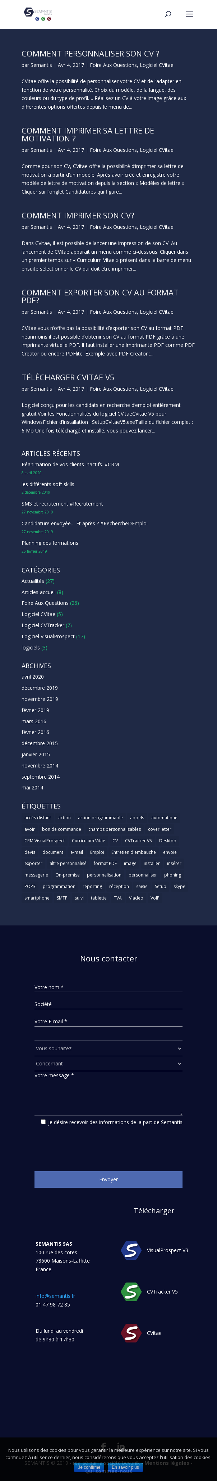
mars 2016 (34, 721)
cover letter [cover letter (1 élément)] (159, 829)
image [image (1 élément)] (130, 863)
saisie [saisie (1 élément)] (142, 886)
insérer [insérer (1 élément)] (174, 863)
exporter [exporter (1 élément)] (33, 863)
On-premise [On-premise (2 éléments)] (67, 875)
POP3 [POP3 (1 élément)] (30, 886)
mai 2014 (32, 787)
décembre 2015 (40, 743)
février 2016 (35, 732)
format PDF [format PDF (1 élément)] (105, 863)
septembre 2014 (41, 776)
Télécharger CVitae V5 (68, 377)
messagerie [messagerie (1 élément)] (36, 875)
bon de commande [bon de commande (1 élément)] (61, 829)
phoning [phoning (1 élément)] (172, 875)
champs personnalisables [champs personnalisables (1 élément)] (114, 829)
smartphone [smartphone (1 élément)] (37, 898)
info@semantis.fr (55, 1295)
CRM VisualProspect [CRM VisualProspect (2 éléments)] (44, 841)
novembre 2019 (40, 699)
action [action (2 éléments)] (64, 818)
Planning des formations (50, 542)
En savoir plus (125, 1467)
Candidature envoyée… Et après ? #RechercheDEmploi (85, 523)
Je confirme (89, 1467)
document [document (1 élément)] (52, 852)
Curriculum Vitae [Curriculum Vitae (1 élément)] (88, 841)
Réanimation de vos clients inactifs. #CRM (70, 464)
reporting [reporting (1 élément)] (92, 886)
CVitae (154, 1333)
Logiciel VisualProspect (48, 636)
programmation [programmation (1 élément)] (59, 886)
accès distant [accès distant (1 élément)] (37, 818)
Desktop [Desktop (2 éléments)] (167, 841)
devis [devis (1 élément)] (29, 852)
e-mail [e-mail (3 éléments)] (76, 852)
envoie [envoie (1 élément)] (170, 852)
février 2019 (35, 710)
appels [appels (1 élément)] (137, 818)
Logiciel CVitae (157, 65)
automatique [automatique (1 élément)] (164, 818)
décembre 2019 (40, 687)
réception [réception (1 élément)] (119, 886)
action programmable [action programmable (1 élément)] (100, 818)
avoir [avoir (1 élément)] (29, 829)
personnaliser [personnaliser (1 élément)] (143, 875)
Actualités (33, 581)
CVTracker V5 (162, 1291)
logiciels (31, 647)
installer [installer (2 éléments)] (152, 863)
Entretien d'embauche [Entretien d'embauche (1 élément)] (133, 852)
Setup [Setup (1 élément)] (160, 886)
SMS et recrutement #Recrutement (62, 503)
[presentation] (89, 1146)
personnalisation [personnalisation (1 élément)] (104, 875)
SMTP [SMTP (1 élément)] (62, 898)
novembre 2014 (40, 765)
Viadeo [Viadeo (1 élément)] (136, 898)
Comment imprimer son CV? (78, 215)
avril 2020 (33, 676)
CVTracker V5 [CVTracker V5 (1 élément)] (138, 841)
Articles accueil (39, 592)
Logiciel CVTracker (43, 625)
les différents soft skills (48, 484)
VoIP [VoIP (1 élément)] (155, 898)
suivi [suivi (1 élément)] (79, 898)
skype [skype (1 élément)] (179, 886)
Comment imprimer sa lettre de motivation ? (88, 134)
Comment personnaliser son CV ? (91, 53)
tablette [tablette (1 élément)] (99, 898)
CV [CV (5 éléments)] (115, 841)
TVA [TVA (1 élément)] (118, 898)
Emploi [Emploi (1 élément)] (97, 852)
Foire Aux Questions (113, 65)
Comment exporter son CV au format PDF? (100, 296)
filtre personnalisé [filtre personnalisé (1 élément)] (68, 863)
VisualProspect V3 (167, 1250)
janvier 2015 (36, 754)
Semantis (41, 65)
